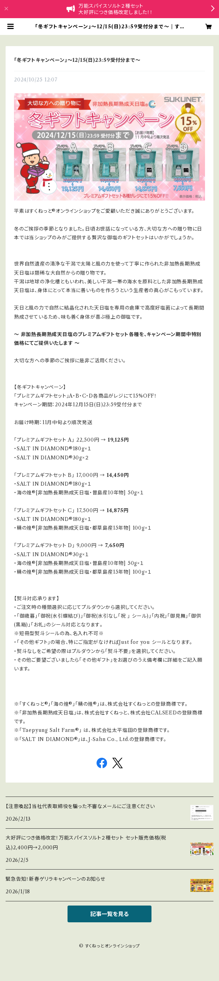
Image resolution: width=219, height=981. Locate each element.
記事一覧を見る (109, 913)
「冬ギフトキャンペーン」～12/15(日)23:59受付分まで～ (77, 60)
